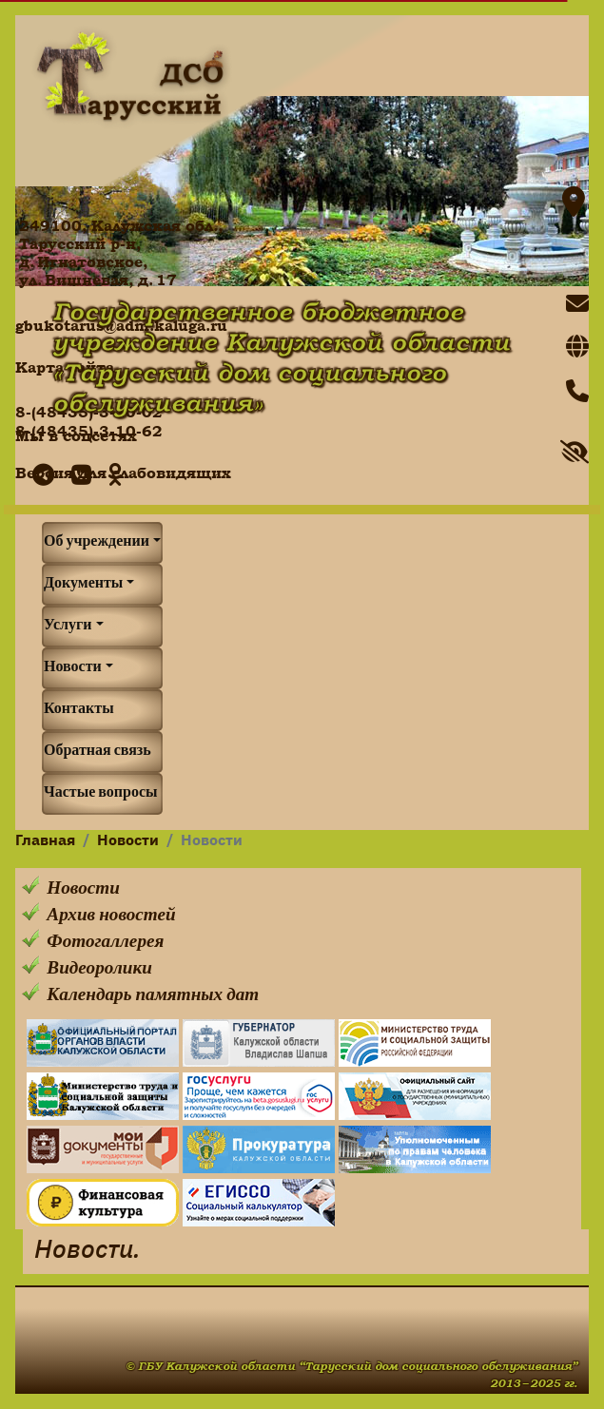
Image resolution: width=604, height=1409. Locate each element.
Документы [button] (83, 584)
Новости (128, 841)
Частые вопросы (101, 793)
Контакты (79, 710)
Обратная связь (97, 752)
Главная (45, 841)
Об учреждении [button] (96, 542)
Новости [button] (73, 668)
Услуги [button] (68, 626)
